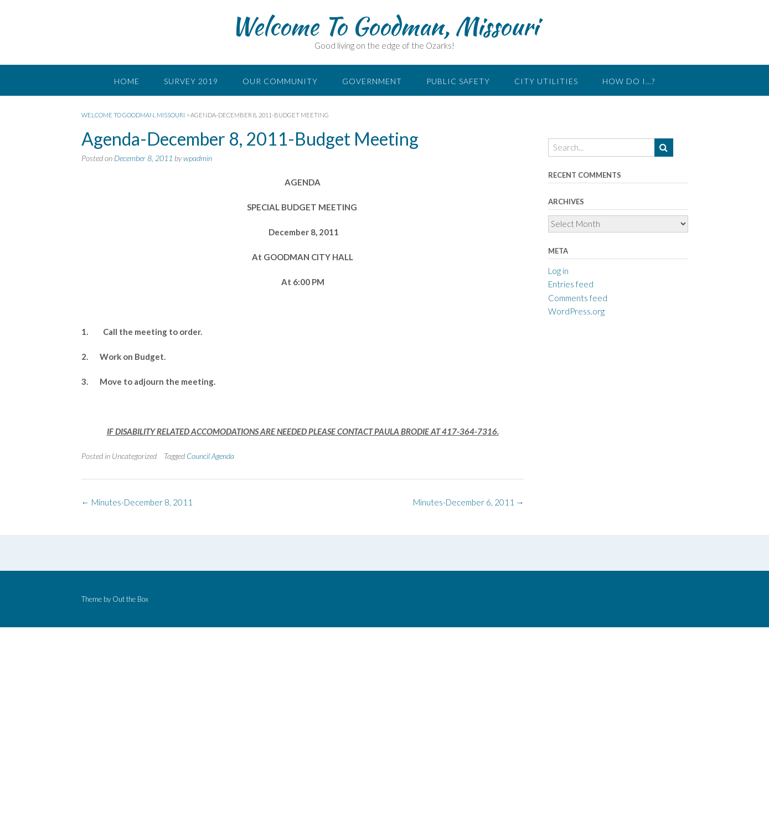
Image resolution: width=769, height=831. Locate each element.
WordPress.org (576, 311)
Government (372, 81)
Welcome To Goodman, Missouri (384, 26)
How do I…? (628, 81)
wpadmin (197, 158)
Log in (558, 271)
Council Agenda (210, 456)
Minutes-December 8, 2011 (137, 502)
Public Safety (458, 81)
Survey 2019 (191, 81)
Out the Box (130, 599)
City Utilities (546, 81)
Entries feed (570, 284)
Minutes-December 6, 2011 (468, 502)
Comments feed (577, 298)
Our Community (280, 81)
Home (127, 81)
